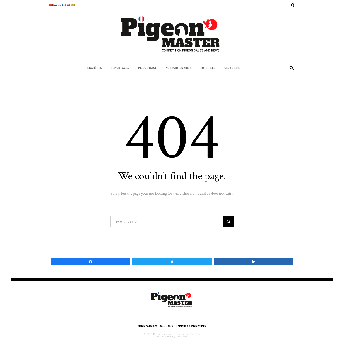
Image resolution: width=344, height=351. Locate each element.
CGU (162, 326)
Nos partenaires (179, 67)
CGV (170, 326)
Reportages (120, 67)
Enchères (94, 67)
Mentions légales (147, 326)
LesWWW (181, 336)
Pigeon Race (147, 67)
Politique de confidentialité (191, 326)
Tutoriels (208, 67)
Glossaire (232, 67)
